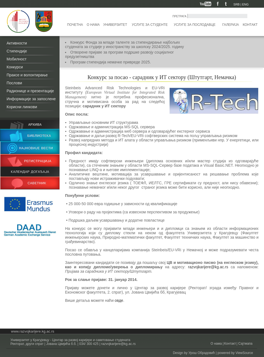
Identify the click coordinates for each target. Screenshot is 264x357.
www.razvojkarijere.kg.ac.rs (32, 331)
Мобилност (17, 59)
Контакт (250, 25)
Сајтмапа (244, 343)
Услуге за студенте (150, 25)
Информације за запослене (31, 99)
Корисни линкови (22, 107)
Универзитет (115, 25)
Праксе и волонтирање (27, 75)
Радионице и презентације (30, 91)
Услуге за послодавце (194, 25)
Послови (14, 83)
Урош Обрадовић (202, 353)
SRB (237, 4)
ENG (245, 4)
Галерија (230, 25)
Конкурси (15, 67)
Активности (17, 43)
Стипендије (17, 51)
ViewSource (244, 353)
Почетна (75, 25)
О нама (93, 25)
